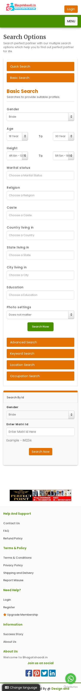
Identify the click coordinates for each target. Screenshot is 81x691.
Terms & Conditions (17, 558)
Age (10, 129)
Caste (12, 207)
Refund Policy (13, 538)
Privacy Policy (13, 565)
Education (15, 287)
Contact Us (11, 523)
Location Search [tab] (22, 365)
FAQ (6, 531)
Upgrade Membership (20, 615)
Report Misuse (13, 580)
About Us (9, 642)
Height (12, 148)
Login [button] (71, 9)
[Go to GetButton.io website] (71, 687)
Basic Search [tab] (19, 78)
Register (9, 607)
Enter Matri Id (17, 424)
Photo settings (19, 307)
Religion (13, 187)
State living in (18, 247)
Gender (13, 109)
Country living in (20, 227)
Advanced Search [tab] (23, 342)
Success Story (13, 634)
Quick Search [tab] (20, 66)
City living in (17, 267)
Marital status (18, 167)
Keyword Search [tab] (22, 353)
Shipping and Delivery (18, 573)
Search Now (40, 451)
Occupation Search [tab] (25, 376)
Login (7, 600)
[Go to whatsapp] (70, 678)
